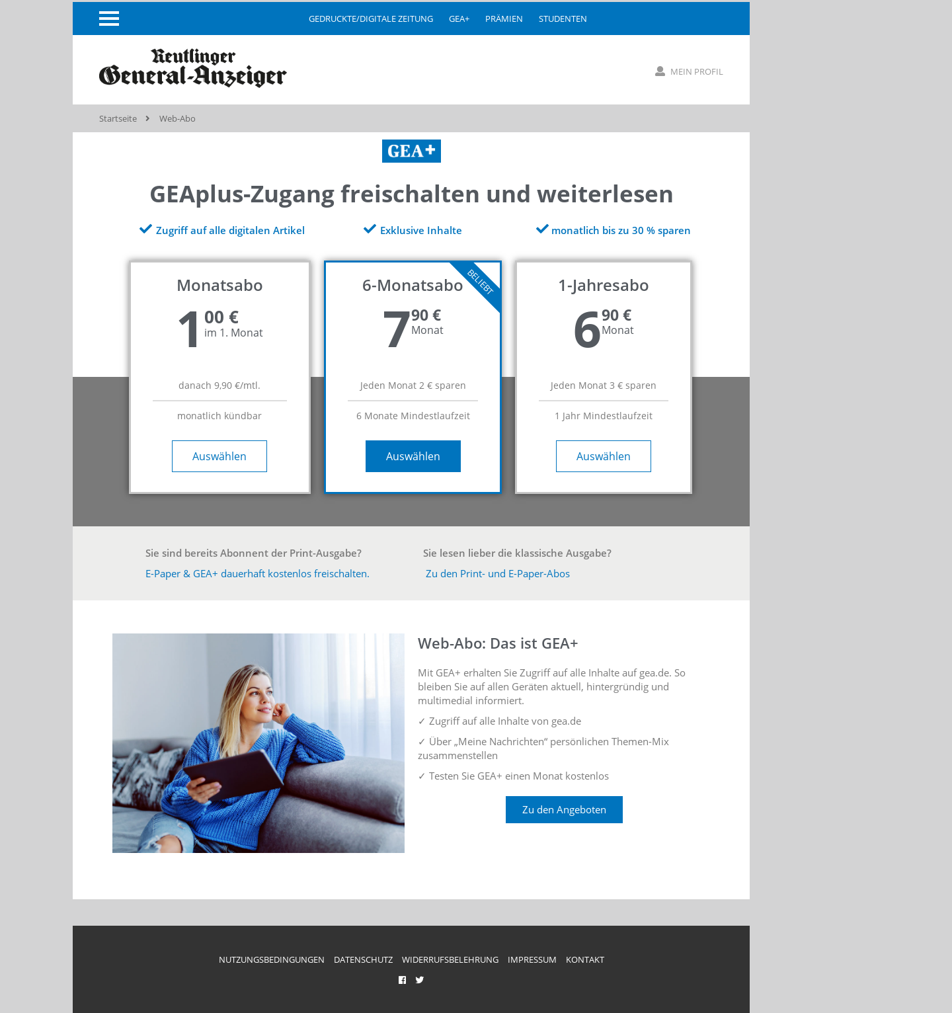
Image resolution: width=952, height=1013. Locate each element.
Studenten (563, 18)
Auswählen (219, 456)
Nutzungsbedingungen (272, 959)
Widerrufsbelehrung (450, 959)
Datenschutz (363, 959)
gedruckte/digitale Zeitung (371, 18)
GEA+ (459, 18)
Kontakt (585, 959)
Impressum (532, 959)
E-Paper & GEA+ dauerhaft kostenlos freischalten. (257, 573)
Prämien (504, 18)
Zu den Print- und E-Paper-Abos (496, 573)
